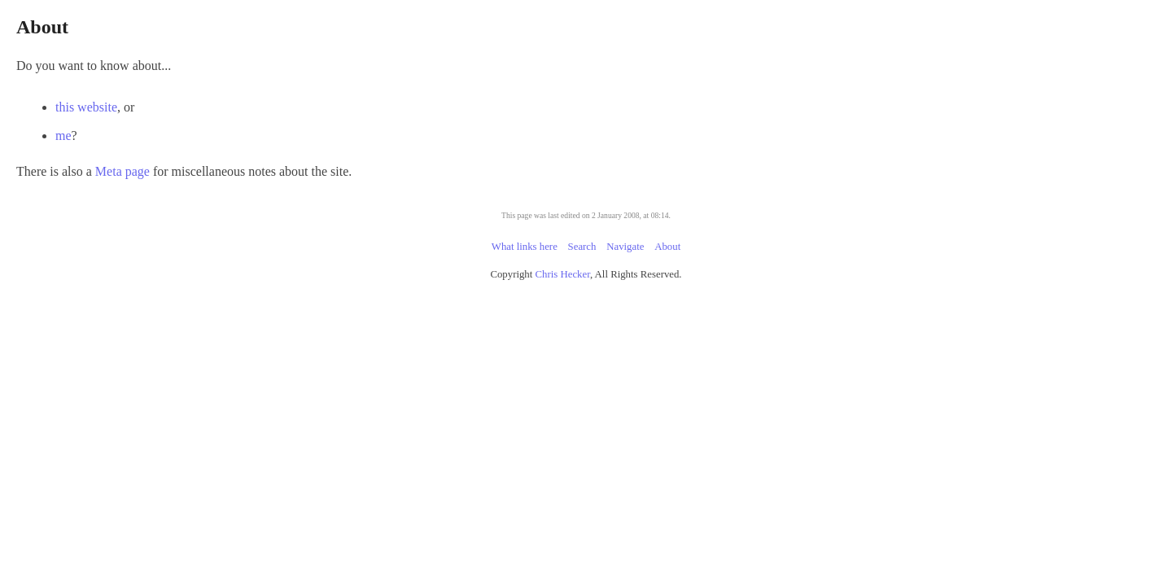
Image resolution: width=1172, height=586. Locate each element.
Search (582, 246)
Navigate (625, 246)
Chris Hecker (563, 274)
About (667, 246)
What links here (525, 246)
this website (366, 107)
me (343, 135)
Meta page (383, 171)
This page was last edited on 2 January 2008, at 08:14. (586, 215)
